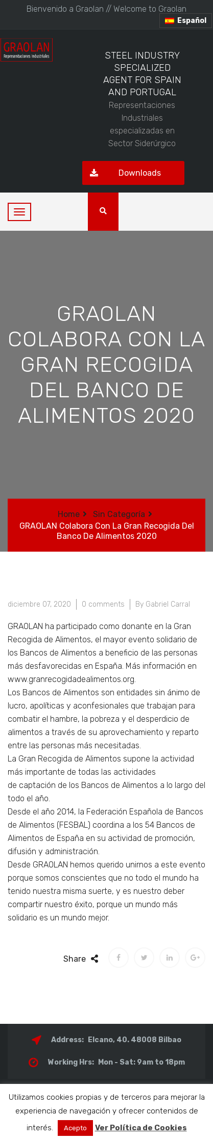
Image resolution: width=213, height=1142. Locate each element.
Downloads (121, 173)
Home (69, 514)
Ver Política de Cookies (141, 1127)
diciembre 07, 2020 (39, 604)
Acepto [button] (75, 1128)
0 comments (103, 604)
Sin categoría (119, 514)
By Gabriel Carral (162, 604)
